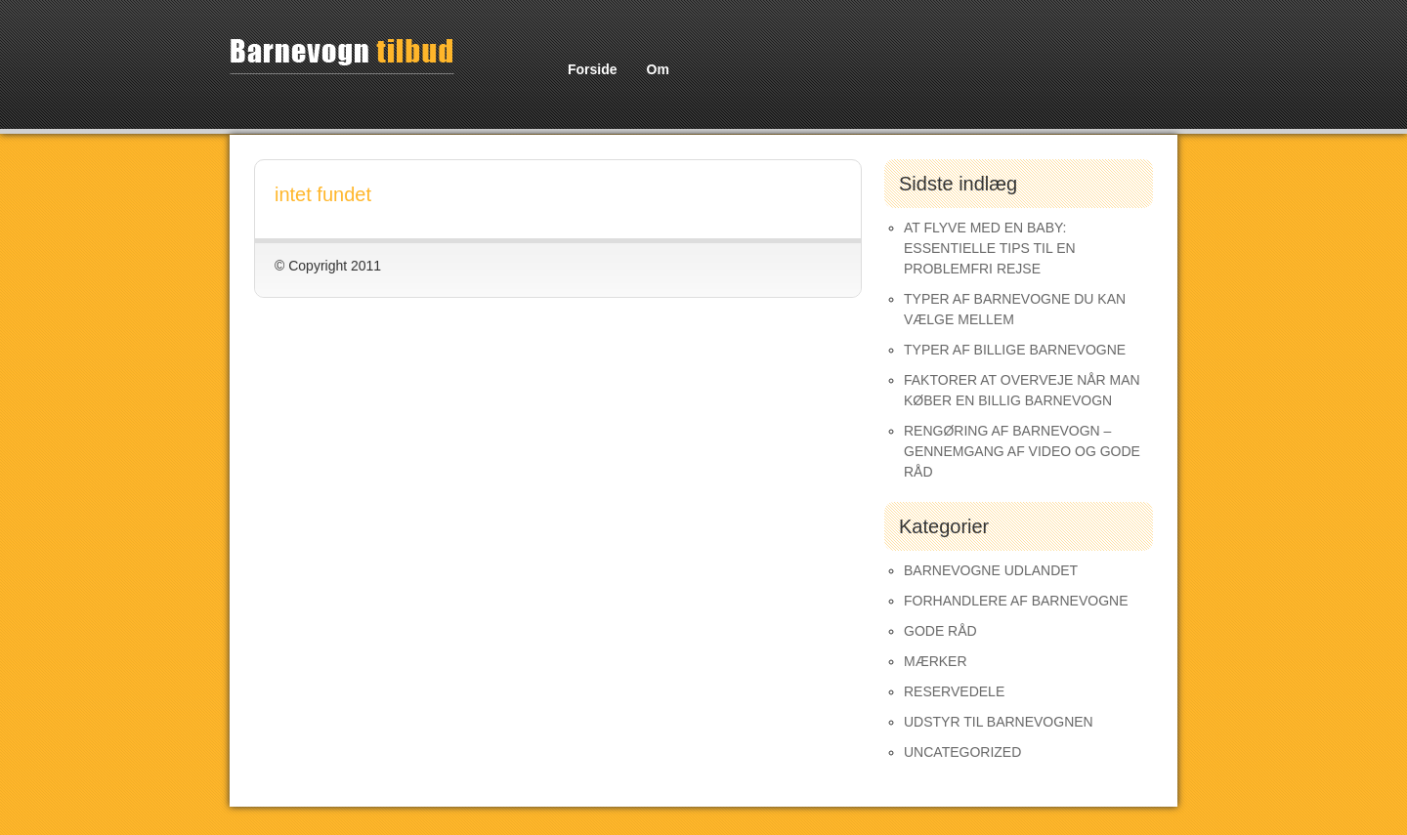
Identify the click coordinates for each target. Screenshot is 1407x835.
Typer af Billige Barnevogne (1015, 349)
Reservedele (954, 691)
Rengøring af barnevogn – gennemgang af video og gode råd (1022, 451)
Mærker (935, 661)
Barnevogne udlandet (991, 570)
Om (658, 69)
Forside (593, 69)
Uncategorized (962, 752)
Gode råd (940, 631)
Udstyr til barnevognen (998, 722)
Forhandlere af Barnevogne (1016, 600)
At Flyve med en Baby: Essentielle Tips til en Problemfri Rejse (990, 248)
